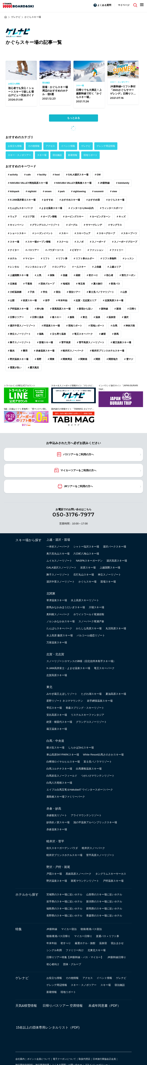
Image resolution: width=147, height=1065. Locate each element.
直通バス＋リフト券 (107, 936)
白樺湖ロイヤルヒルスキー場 (63, 761)
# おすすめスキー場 (70, 200)
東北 (49, 687)
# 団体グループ (46, 283)
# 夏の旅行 (96, 283)
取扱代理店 (84, 1059)
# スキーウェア (82, 233)
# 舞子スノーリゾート (19, 342)
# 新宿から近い (85, 308)
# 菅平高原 (65, 342)
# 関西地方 (112, 359)
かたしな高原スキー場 (89, 628)
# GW (98, 174)
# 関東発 (82, 359)
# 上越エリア (114, 267)
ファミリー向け (75, 950)
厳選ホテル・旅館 (85, 943)
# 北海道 (12, 283)
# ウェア (12, 216)
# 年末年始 (61, 300)
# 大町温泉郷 (14, 292)
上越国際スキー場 (110, 567)
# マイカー (29, 258)
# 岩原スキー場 (29, 300)
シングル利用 (54, 950)
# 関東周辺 (66, 359)
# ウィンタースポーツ (111, 208)
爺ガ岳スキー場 (55, 747)
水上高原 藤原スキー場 (59, 635)
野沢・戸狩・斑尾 (58, 867)
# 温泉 (97, 317)
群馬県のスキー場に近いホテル (104, 908)
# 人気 (38, 275)
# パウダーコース (55, 250)
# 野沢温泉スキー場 (18, 359)
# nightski (31, 191)
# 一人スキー (79, 267)
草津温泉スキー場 (56, 600)
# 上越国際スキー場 (18, 275)
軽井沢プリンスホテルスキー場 (64, 855)
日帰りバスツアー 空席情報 (63, 1005)
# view (113, 191)
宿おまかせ (117, 943)
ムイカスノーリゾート (59, 560)
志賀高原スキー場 (56, 675)
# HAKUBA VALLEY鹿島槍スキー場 (72, 183)
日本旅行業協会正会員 (104, 1059)
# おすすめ (47, 200)
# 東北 (84, 317)
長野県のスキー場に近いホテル (64, 915)
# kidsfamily (122, 183)
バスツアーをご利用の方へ (78, 454)
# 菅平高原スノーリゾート (90, 342)
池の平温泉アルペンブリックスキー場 (95, 822)
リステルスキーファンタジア (87, 714)
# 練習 (102, 334)
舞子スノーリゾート (58, 574)
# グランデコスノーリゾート (45, 225)
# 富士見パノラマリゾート (100, 292)
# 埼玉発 (80, 283)
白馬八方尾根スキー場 (59, 782)
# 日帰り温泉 (37, 317)
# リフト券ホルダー (84, 258)
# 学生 (44, 292)
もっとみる (73, 117)
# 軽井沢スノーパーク (72, 350)
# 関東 (51, 359)
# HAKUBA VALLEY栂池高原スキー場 (28, 183)
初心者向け (52, 964)
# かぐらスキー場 (115, 200)
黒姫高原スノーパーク (78, 873)
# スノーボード (98, 241)
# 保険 (51, 275)
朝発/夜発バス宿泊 (91, 929)
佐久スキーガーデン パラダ (62, 848)
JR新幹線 (51, 929)
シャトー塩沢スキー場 (86, 546)
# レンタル (13, 267)
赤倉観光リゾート (56, 815)
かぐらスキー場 (87, 581)
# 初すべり (92, 275)
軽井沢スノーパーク (93, 848)
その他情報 (34, 146)
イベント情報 (68, 146)
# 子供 (31, 292)
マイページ (123, 5)
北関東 (50, 593)
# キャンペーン (16, 225)
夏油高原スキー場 (116, 693)
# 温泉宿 (111, 317)
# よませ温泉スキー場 (51, 208)
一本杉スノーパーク (58, 546)
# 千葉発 (27, 283)
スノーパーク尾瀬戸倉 (91, 621)
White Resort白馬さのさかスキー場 (103, 754)
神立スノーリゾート (109, 574)
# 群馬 (115, 334)
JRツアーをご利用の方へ (78, 486)
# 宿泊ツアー (73, 292)
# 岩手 (46, 300)
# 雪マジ (128, 359)
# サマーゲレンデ (93, 225)
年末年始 (51, 943)
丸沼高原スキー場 (116, 628)
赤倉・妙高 (53, 808)
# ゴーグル (71, 225)
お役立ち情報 (15, 146)
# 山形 (124, 292)
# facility (41, 174)
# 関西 (97, 359)
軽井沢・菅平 (55, 841)
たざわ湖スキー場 (91, 693)
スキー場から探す (28, 540)
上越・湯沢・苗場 (58, 539)
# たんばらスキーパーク (20, 208)
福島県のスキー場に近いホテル (64, 908)
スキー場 (41, 155)
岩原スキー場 (88, 567)
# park (61, 191)
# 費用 (24, 350)
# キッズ (121, 216)
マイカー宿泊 (69, 929)
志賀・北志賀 (55, 654)
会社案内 (20, 1059)
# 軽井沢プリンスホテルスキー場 (107, 350)
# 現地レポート (96, 325)
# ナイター (13, 250)
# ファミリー (116, 250)
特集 (18, 929)
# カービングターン (100, 216)
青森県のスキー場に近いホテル (104, 915)
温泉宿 (103, 943)
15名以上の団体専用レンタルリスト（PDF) (48, 1027)
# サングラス (115, 225)
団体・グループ (72, 964)
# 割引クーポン (127, 275)
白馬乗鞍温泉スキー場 (89, 768)
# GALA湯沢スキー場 (77, 174)
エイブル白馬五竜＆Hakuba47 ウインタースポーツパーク (79, 789)
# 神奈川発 (129, 325)
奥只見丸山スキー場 (58, 553)
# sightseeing (78, 191)
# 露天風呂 (33, 367)
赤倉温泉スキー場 (56, 829)
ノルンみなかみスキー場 (60, 621)
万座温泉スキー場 (56, 642)
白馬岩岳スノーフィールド (61, 775)
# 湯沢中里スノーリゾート (21, 325)
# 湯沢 (125, 317)
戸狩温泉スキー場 (113, 880)
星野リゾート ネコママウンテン (64, 700)
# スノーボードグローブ (124, 241)
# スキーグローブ (106, 233)
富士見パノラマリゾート (98, 761)
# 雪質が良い (14, 367)
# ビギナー (75, 250)
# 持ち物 (39, 308)
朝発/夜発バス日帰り (58, 936)
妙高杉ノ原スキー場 (58, 822)
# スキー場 (13, 241)
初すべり (66, 943)
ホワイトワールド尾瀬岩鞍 (88, 614)
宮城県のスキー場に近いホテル (64, 894)
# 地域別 (65, 283)
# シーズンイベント (43, 233)
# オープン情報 (49, 216)
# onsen (47, 191)
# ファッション (95, 250)
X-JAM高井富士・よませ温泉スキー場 (68, 668)
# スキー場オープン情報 (38, 241)
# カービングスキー (73, 216)
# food (56, 174)
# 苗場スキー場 (45, 342)
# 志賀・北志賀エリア (85, 300)
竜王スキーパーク (104, 668)
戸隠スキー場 (54, 873)
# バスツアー (32, 250)
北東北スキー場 (97, 950)
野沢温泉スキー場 (56, 880)
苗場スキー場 (108, 581)
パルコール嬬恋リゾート (91, 635)
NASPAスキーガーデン (89, 560)
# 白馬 (114, 325)
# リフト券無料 (108, 258)
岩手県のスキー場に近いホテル (64, 901)
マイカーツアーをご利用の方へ (78, 470)
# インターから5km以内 (81, 208)
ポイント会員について (38, 1059)
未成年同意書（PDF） (104, 1005)
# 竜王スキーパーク (82, 334)
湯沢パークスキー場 (114, 546)
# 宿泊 (57, 292)
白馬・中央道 (55, 740)
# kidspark (13, 191)
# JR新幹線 (104, 183)
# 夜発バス (114, 283)
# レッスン (128, 258)
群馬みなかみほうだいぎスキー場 (65, 607)
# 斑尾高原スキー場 (60, 308)
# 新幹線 (103, 308)
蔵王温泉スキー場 (56, 728)
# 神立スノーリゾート (19, 334)
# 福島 (40, 334)
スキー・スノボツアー (19, 155)
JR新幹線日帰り (116, 957)
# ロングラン (59, 267)
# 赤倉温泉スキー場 (44, 350)
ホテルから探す (27, 894)
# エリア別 (29, 216)
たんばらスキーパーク (59, 628)
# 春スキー (55, 317)
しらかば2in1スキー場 (81, 747)
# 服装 (71, 317)
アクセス (50, 146)
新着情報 (72, 155)
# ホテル (12, 258)
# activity (13, 174)
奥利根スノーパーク (58, 614)
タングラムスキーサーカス (110, 873)
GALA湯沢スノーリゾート (61, 567)
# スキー (63, 233)
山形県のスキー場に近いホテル (104, 894)
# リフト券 (61, 258)
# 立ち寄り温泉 (58, 334)
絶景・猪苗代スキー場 (59, 721)
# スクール (62, 241)
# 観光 (11, 350)
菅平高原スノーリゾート (100, 855)
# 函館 (77, 275)
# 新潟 (117, 308)
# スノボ (79, 241)
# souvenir (98, 191)
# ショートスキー (17, 233)
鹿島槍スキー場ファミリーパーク (65, 796)
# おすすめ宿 (93, 200)
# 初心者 (108, 275)
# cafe (27, 174)
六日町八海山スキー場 (86, 553)
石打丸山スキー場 (83, 574)
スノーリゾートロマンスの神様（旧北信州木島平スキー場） (81, 661)
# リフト (45, 258)
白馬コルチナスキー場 (59, 768)
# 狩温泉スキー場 (51, 325)
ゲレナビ (85, 146)
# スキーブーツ (129, 233)
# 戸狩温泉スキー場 (18, 308)
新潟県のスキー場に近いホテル (104, 901)
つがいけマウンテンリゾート (97, 775)
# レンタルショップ (36, 267)
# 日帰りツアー (16, 317)
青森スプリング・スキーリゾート (85, 707)
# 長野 (38, 359)
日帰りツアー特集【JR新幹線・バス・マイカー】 (75, 957)
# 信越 (64, 275)
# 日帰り (132, 308)
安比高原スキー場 (56, 714)
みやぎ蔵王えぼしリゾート (61, 693)
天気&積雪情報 (26, 1005)
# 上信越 (96, 267)
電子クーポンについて (64, 1059)
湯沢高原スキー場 (116, 560)
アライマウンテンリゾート (86, 815)
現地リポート (90, 155)
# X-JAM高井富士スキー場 (21, 200)
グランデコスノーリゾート (91, 721)
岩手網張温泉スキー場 (100, 700)
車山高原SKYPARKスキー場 (62, 754)
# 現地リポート (74, 325)
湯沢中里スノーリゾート (60, 581)
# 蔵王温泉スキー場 (121, 342)
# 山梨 (11, 300)
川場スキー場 (96, 607)
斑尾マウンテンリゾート (85, 880)
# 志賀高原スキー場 (113, 300)
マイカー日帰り (83, 936)
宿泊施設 (57, 155)
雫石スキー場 (54, 707)
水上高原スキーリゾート (85, 600)
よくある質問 (104, 5)
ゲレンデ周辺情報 (106, 146)
